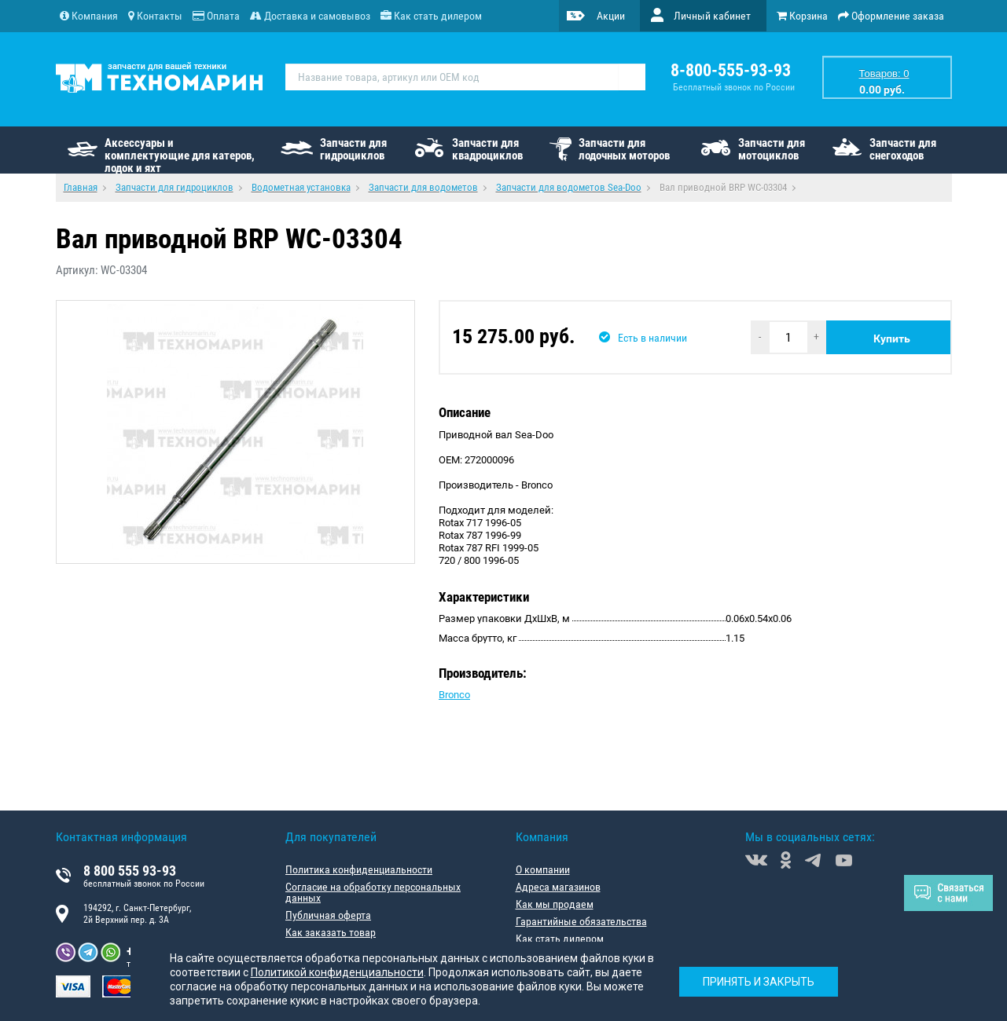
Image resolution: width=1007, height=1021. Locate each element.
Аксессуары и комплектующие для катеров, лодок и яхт (180, 155)
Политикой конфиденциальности (337, 972)
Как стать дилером (560, 938)
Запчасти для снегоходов (902, 149)
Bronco (454, 695)
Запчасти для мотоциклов (771, 149)
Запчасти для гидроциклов (353, 149)
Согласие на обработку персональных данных (373, 892)
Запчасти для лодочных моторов (624, 149)
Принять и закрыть (758, 981)
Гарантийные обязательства (581, 921)
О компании (543, 869)
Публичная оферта (328, 914)
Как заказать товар (330, 932)
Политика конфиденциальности (358, 869)
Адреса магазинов (558, 886)
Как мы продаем (555, 903)
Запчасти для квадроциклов (487, 149)
